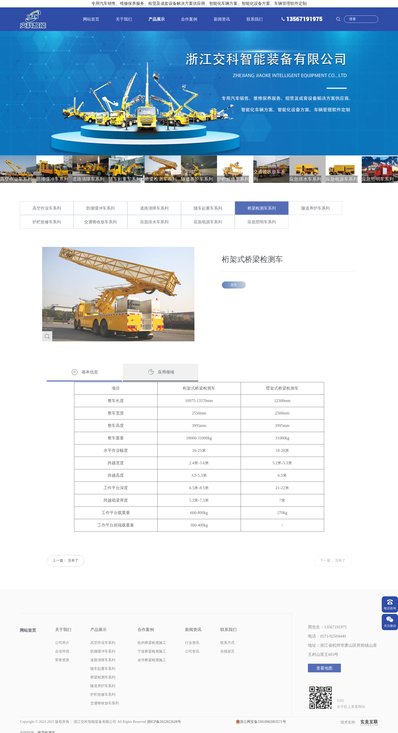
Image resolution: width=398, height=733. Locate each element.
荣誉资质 (62, 669)
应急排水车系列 (154, 230)
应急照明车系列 (261, 230)
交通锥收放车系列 (100, 230)
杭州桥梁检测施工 (152, 651)
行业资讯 (192, 651)
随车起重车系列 (208, 217)
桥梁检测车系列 (261, 217)
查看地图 (324, 677)
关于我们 (124, 19)
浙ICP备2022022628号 (164, 730)
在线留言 (227, 660)
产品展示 (156, 19)
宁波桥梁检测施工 (152, 660)
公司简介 (62, 651)
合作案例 (189, 19)
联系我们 (254, 19)
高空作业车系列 (46, 217)
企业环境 (62, 660)
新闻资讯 (222, 19)
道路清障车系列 (154, 217)
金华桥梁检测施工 (152, 669)
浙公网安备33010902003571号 (263, 730)
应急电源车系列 (208, 230)
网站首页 (91, 19)
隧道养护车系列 (315, 217)
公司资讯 (192, 660)
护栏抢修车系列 (46, 230)
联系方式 (227, 651)
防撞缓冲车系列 (100, 217)
